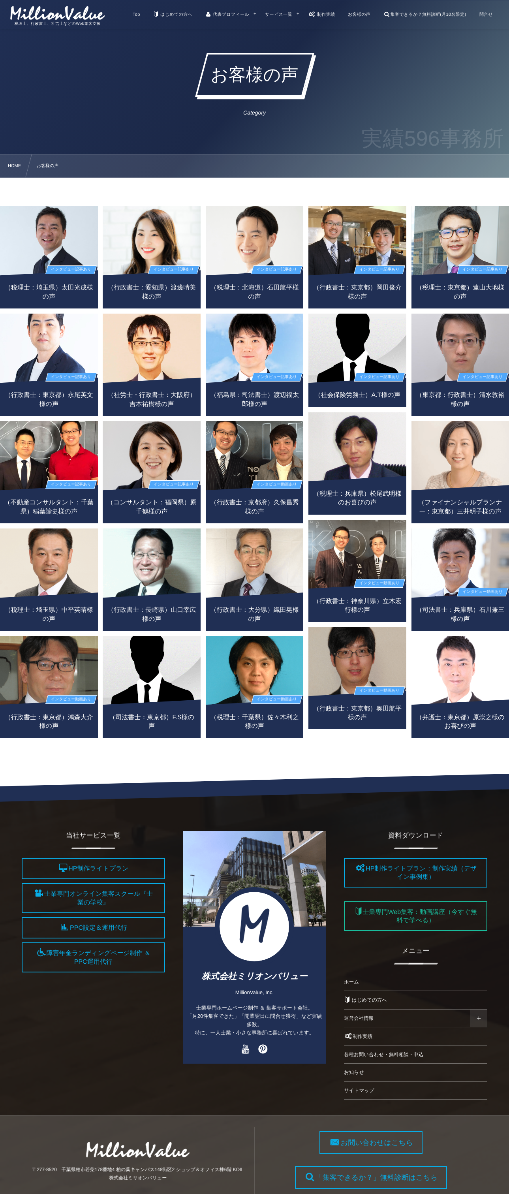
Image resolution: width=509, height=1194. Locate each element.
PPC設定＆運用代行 (98, 928)
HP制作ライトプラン (98, 868)
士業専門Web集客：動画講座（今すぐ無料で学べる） (419, 916)
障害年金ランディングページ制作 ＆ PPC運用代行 (98, 957)
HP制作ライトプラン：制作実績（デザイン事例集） (421, 872)
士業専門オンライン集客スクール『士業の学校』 (98, 898)
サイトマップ (359, 1090)
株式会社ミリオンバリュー (255, 976)
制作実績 (358, 1036)
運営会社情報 (359, 1018)
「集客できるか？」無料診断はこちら (381, 1177)
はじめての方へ (365, 1000)
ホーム (351, 982)
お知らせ (354, 1072)
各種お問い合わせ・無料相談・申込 (383, 1054)
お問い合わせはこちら (382, 1143)
